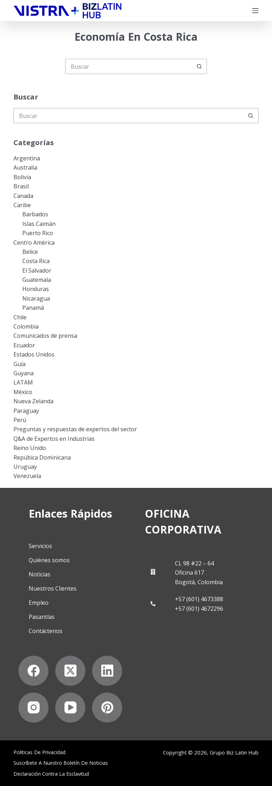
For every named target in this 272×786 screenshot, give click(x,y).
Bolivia (22, 177)
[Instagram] (33, 708)
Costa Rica (36, 261)
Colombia (26, 326)
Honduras (35, 289)
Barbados (35, 214)
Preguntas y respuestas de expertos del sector (75, 429)
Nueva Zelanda (33, 401)
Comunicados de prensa (45, 336)
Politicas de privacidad (39, 752)
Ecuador (24, 345)
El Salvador (36, 270)
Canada (23, 196)
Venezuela (27, 476)
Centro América (34, 242)
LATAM (23, 382)
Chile (20, 317)
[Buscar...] (128, 66)
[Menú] (255, 10)
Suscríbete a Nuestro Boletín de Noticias (60, 763)
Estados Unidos (34, 354)
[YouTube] (70, 708)
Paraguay (26, 411)
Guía (19, 364)
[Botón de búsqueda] (199, 66)
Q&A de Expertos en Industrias (54, 439)
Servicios (40, 546)
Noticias (39, 574)
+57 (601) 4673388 (199, 599)
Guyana (23, 373)
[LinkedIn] (107, 671)
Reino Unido (29, 448)
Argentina (26, 158)
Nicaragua (36, 298)
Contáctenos (45, 631)
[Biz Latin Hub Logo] (67, 11)
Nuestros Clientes (52, 588)
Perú (19, 420)
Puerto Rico (37, 233)
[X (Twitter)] (70, 671)
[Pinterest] (107, 708)
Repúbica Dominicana (42, 457)
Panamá (33, 308)
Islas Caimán (39, 224)
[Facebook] (33, 671)
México (22, 392)
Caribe (22, 205)
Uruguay (25, 467)
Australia (25, 167)
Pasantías (42, 617)
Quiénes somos (49, 560)
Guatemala (36, 280)
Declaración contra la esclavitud (51, 774)
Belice (30, 252)
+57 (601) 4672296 (199, 609)
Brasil (21, 186)
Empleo (39, 602)
